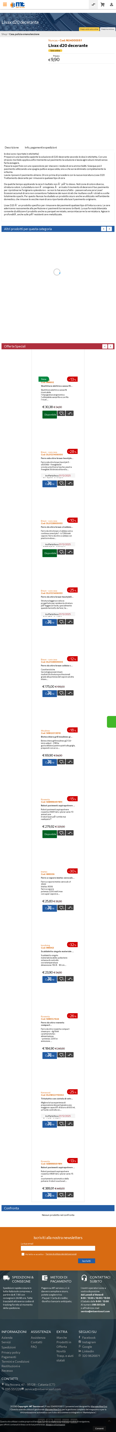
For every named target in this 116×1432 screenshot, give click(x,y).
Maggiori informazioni (55, 1424)
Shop (4, 34)
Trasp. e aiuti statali (65, 1358)
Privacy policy (11, 1352)
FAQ (34, 1346)
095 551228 (98, 1304)
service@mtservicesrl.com (95, 1311)
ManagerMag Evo (99, 1406)
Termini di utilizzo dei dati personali (61, 1254)
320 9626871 (89, 1355)
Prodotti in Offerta (63, 1344)
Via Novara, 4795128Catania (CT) (28, 1384)
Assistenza (38, 1337)
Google (85, 1346)
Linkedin (86, 1351)
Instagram (87, 1342)
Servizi (6, 1342)
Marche (61, 1337)
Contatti (36, 1342)
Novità (61, 1351)
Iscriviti (86, 1261)
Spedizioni (9, 1347)
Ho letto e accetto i (33, 1254)
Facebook (87, 1337)
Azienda (7, 1337)
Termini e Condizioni (15, 1361)
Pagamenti (9, 1357)
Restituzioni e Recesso (11, 1368)
